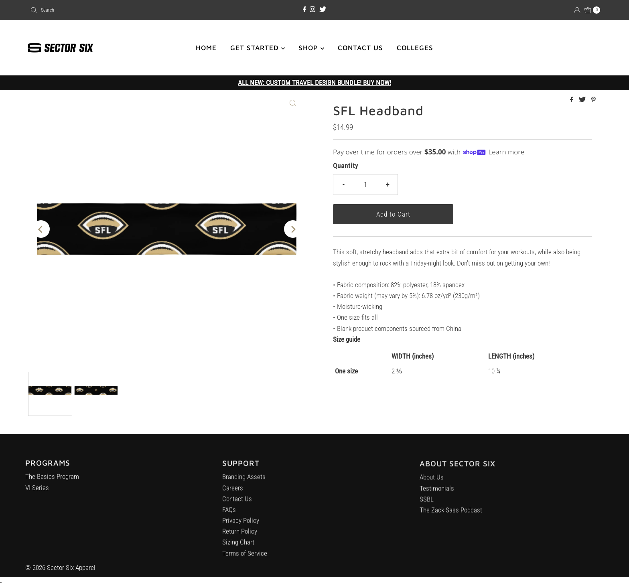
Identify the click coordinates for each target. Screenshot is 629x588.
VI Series (37, 493)
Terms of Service (244, 560)
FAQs (229, 517)
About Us (432, 486)
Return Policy (239, 539)
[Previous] (41, 229)
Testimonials (437, 497)
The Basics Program (52, 483)
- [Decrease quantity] (343, 184)
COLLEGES (415, 48)
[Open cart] (592, 10)
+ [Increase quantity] (387, 184)
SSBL (427, 507)
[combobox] (121, 10)
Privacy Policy (240, 528)
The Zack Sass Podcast (451, 518)
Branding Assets (244, 484)
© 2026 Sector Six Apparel (60, 568)
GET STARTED (257, 48)
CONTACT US (360, 48)
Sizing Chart (238, 549)
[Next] (293, 229)
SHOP (311, 48)
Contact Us (237, 506)
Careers (232, 495)
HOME (206, 48)
